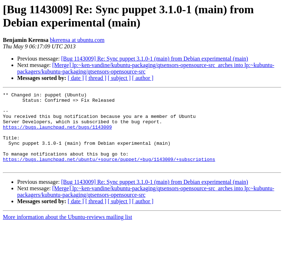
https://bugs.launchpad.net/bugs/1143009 (57, 134)
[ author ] (143, 78)
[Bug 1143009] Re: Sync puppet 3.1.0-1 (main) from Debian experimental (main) (154, 59)
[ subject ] (119, 78)
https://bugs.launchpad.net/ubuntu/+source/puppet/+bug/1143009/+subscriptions (109, 173)
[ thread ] (95, 78)
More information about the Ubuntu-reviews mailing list (67, 232)
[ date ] (76, 78)
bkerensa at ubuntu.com (77, 40)
